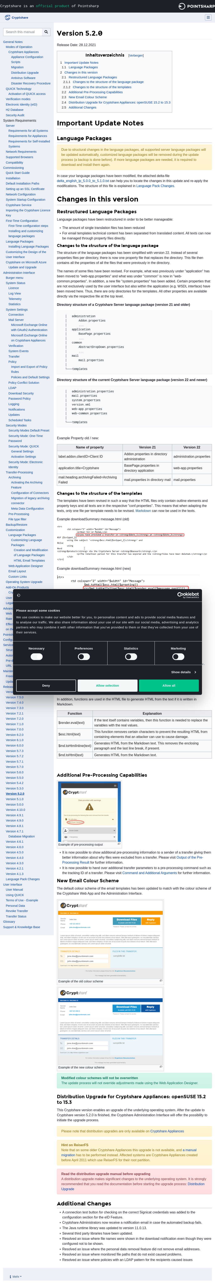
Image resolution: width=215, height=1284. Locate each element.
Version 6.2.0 (15, 734)
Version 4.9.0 (15, 820)
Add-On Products (17, 587)
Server (10, 125)
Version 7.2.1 (15, 713)
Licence (13, 288)
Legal (9, 603)
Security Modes (16, 425)
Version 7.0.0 (15, 729)
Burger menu (14, 277)
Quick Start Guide (18, 172)
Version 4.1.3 (15, 874)
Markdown (143, 511)
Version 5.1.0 (15, 799)
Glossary (9, 921)
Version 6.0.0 (15, 745)
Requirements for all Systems (28, 130)
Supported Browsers (19, 157)
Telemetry (14, 299)
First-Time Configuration (22, 220)
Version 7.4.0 (15, 702)
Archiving (14, 477)
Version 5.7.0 (15, 767)
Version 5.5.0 (15, 777)
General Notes (13, 42)
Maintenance (11, 671)
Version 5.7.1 (15, 761)
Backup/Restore (16, 524)
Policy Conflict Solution (23, 382)
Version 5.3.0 (15, 788)
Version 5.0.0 (15, 804)
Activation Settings (23, 456)
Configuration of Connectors (30, 493)
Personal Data (15, 905)
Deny (46, 685)
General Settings (22, 451)
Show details (181, 672)
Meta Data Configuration (27, 508)
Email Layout (17, 571)
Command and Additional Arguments (149, 873)
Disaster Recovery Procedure (31, 83)
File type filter (17, 519)
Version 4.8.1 (15, 826)
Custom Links (17, 576)
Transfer (14, 356)
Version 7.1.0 (15, 724)
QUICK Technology (18, 88)
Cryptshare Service (18, 205)
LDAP (12, 388)
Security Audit (15, 115)
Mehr (16, 1276)
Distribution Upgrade (25, 72)
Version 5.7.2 (15, 756)
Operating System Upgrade (24, 582)
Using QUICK (15, 895)
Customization (15, 530)
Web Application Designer (25, 566)
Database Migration (21, 836)
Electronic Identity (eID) (21, 104)
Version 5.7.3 (15, 751)
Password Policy (19, 398)
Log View (14, 293)
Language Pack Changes (23, 879)
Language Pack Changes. (155, 186)
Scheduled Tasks (19, 420)
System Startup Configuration (25, 199)
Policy (12, 361)
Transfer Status (16, 916)
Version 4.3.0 (15, 863)
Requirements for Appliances (27, 136)
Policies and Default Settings (30, 377)
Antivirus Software (23, 78)
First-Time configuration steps (28, 225)
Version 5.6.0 (15, 772)
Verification (15, 345)
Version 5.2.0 (15, 793)
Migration (17, 67)
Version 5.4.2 (15, 783)
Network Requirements (21, 151)
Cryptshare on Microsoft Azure (26, 262)
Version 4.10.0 (15, 809)
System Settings (17, 309)
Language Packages (19, 241)
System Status (15, 283)
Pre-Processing (18, 514)
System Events (18, 351)
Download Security (21, 393)
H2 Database (15, 109)
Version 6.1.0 (15, 740)
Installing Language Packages (28, 246)
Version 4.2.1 (15, 868)
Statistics (14, 304)
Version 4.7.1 (15, 831)
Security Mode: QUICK (23, 446)
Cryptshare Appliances (23, 52)
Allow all (169, 685)
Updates (14, 414)
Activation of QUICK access (27, 94)
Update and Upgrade (22, 267)
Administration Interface (19, 272)
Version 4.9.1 (15, 815)
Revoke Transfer (17, 911)
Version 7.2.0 (15, 718)
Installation (13, 178)
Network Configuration (21, 194)
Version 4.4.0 (15, 857)
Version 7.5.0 (15, 697)
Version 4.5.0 (15, 852)
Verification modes (18, 99)
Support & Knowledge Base (21, 927)
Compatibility (14, 162)
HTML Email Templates (29, 560)
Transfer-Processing (19, 472)
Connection (16, 314)
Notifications (16, 409)
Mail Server (16, 320)
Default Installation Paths (22, 183)
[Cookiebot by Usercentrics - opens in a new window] (180, 595)
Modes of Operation (19, 47)
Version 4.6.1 (15, 841)
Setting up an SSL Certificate (25, 189)
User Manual (14, 889)
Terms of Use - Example (22, 900)
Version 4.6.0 (15, 847)
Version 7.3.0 (15, 708)
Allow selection (107, 685)
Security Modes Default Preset (28, 430)
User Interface (12, 884)
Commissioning (13, 167)
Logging (13, 404)
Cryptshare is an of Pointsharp (49, 5)
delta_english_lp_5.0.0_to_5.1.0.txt (83, 181)
